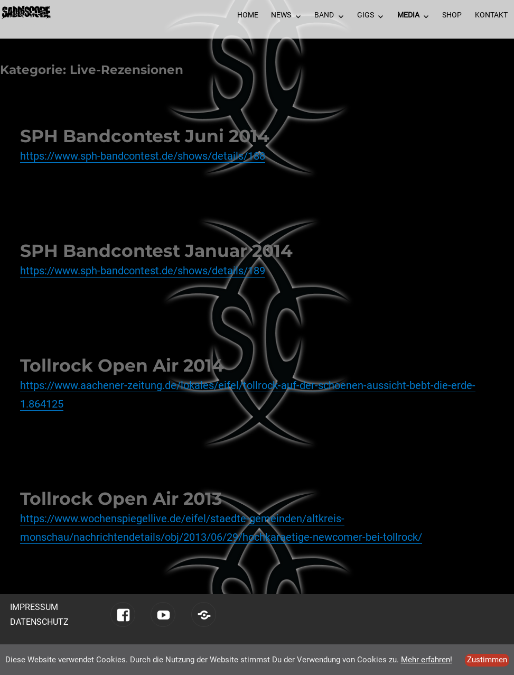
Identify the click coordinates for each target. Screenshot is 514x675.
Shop (452, 15)
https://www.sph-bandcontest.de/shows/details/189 (142, 270)
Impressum (34, 607)
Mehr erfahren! (426, 659)
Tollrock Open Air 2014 (122, 365)
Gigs (365, 15)
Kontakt (491, 15)
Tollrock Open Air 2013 (121, 498)
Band (324, 15)
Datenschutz (39, 622)
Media (408, 15)
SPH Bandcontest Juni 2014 (144, 135)
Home (247, 15)
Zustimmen (487, 659)
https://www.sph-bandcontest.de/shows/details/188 (142, 156)
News (281, 15)
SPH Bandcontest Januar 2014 (156, 250)
